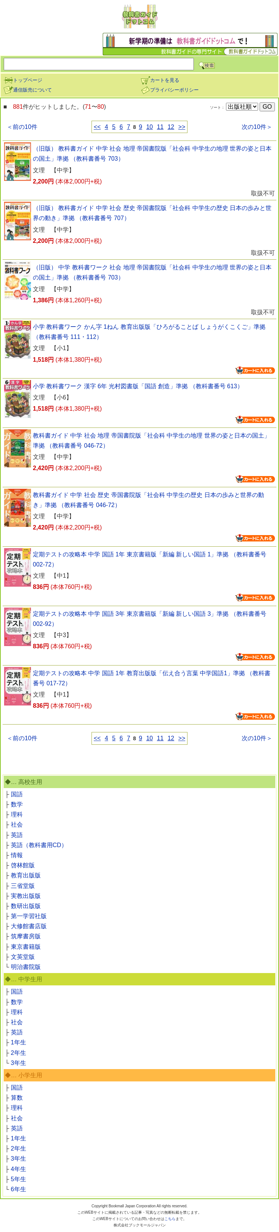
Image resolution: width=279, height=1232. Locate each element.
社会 (17, 824)
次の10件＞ (257, 127)
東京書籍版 (26, 947)
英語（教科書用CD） (39, 845)
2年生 (18, 1053)
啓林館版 (23, 865)
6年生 (18, 1189)
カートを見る (159, 80)
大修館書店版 (29, 926)
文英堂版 (23, 957)
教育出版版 (26, 875)
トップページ (22, 80)
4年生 (18, 1169)
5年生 (18, 1179)
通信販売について (27, 90)
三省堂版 (23, 886)
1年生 (18, 1042)
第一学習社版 (29, 916)
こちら (170, 1219)
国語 (17, 794)
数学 (17, 804)
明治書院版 (26, 967)
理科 (17, 814)
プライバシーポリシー (169, 90)
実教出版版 (26, 896)
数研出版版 (26, 906)
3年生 (18, 1063)
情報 (17, 855)
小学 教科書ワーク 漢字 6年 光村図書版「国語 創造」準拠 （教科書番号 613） (138, 386)
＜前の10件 (22, 127)
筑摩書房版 (26, 936)
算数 (17, 1097)
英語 (17, 835)
